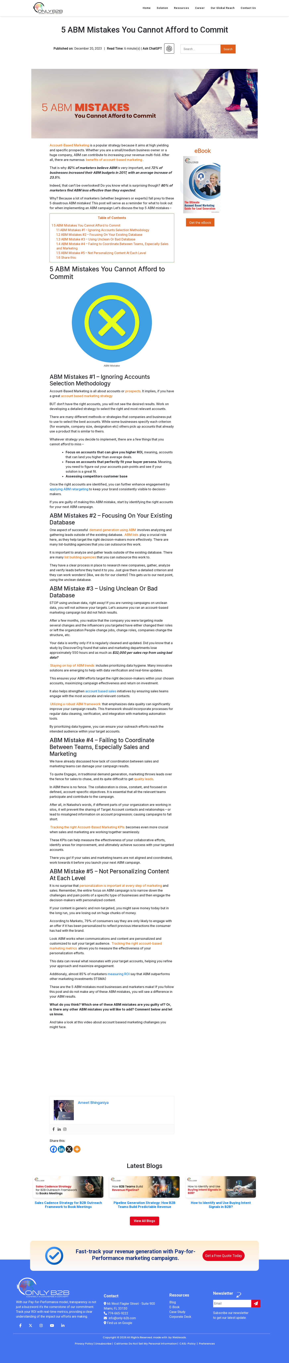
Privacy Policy (84, 1344)
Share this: (66, 258)
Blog (172, 1302)
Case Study (177, 1312)
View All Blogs (144, 1221)
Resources (181, 7)
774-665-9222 (118, 1313)
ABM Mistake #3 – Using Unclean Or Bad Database (95, 239)
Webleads (179, 1337)
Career (200, 7)
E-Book (174, 1307)
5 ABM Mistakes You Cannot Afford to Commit (86, 225)
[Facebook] (53, 1149)
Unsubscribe (103, 1344)
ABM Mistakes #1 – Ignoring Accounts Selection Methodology (102, 230)
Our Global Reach (223, 7)
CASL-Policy (187, 1344)
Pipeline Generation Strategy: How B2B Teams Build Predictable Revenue (144, 1205)
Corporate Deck (180, 1317)
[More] (76, 1149)
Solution (162, 7)
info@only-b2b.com (122, 1318)
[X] (69, 1149)
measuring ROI (119, 974)
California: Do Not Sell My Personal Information (145, 1344)
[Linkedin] (61, 1149)
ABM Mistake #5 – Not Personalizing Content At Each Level (101, 253)
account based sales (100, 691)
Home (147, 7)
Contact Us (248, 7)
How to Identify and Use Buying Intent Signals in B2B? (221, 1205)
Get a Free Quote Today (223, 1256)
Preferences (206, 1344)
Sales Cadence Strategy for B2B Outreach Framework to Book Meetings (68, 1205)
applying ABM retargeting (69, 489)
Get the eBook (200, 223)
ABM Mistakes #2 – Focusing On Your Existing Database (99, 235)
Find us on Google (118, 1323)
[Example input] (232, 1303)
